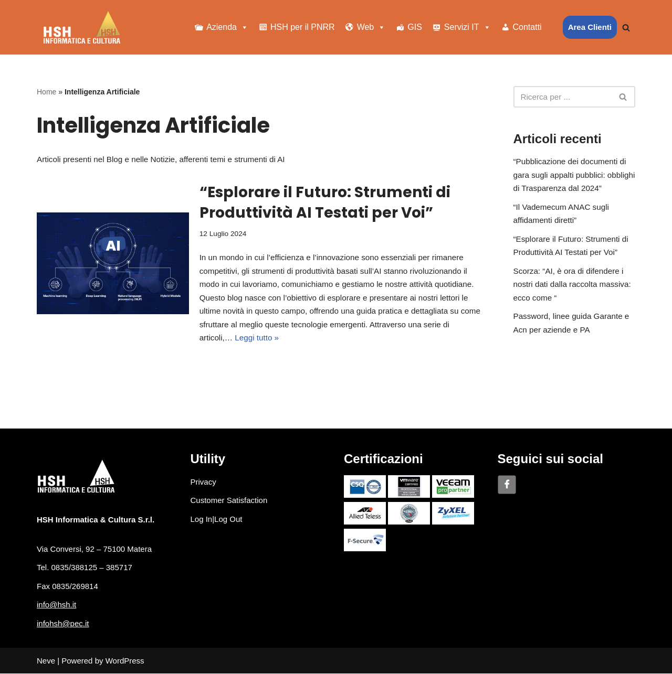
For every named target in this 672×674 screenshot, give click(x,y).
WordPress (125, 661)
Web (371, 27)
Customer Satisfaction (229, 500)
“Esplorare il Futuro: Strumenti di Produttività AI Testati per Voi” (325, 202)
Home (46, 92)
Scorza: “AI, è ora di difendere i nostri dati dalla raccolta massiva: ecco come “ (571, 284)
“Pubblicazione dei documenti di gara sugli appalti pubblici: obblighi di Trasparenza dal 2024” (573, 175)
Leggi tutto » (256, 338)
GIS (414, 27)
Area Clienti (590, 27)
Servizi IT (467, 27)
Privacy (203, 481)
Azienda (227, 27)
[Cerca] (626, 27)
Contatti (527, 27)
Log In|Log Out (217, 519)
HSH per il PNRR (302, 27)
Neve (46, 661)
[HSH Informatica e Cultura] (82, 27)
